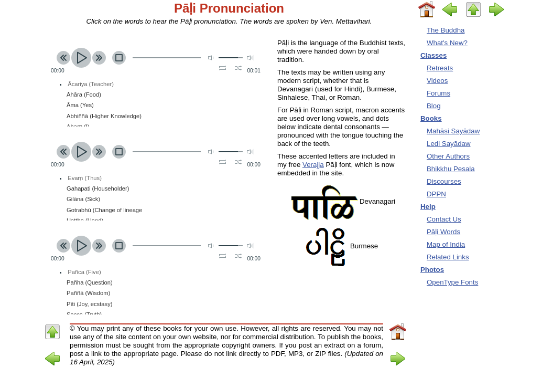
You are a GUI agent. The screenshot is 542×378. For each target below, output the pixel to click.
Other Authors (448, 156)
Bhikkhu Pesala (451, 169)
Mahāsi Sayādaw (453, 131)
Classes (433, 55)
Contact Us (444, 219)
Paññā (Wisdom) (88, 293)
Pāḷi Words (443, 232)
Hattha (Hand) (85, 220)
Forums (438, 93)
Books (431, 118)
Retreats (440, 68)
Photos (432, 270)
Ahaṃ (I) (78, 126)
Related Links (448, 257)
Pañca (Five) (84, 272)
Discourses (444, 181)
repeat (222, 67)
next (99, 57)
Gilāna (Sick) (83, 199)
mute (211, 57)
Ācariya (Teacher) (91, 84)
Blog (434, 106)
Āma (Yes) (80, 105)
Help (428, 207)
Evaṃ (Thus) (85, 178)
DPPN (436, 194)
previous (63, 57)
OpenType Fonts (452, 282)
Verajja (313, 165)
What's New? (447, 43)
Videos (437, 81)
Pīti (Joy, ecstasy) (89, 304)
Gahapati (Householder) (98, 188)
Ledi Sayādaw (449, 144)
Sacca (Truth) (84, 314)
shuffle (238, 67)
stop (119, 57)
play (81, 57)
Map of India (446, 244)
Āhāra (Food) (84, 94)
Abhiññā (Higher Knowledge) (104, 116)
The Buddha (445, 30)
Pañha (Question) (90, 282)
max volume (250, 57)
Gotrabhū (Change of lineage (104, 210)
